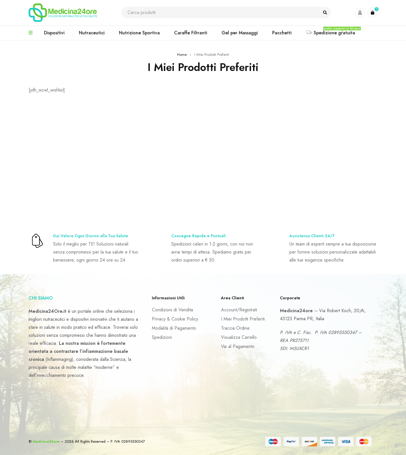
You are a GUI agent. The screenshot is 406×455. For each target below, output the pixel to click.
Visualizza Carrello (239, 337)
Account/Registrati (239, 309)
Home (182, 54)
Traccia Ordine (235, 328)
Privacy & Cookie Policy (175, 319)
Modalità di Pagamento (174, 328)
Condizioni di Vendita (172, 309)
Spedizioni (162, 337)
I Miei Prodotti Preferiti (243, 319)
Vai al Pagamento (237, 346)
